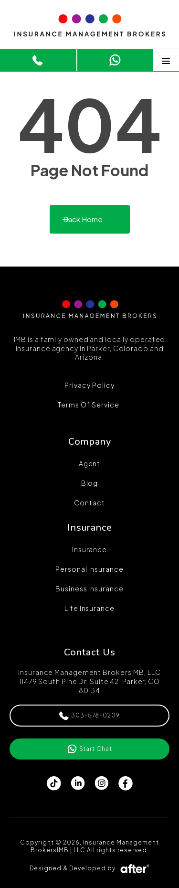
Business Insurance (89, 588)
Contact (89, 502)
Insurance (89, 549)
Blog (89, 483)
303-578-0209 (89, 715)
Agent (90, 463)
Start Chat (98, 57)
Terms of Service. (89, 404)
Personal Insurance (89, 569)
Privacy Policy (89, 385)
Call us (15, 57)
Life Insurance (89, 608)
